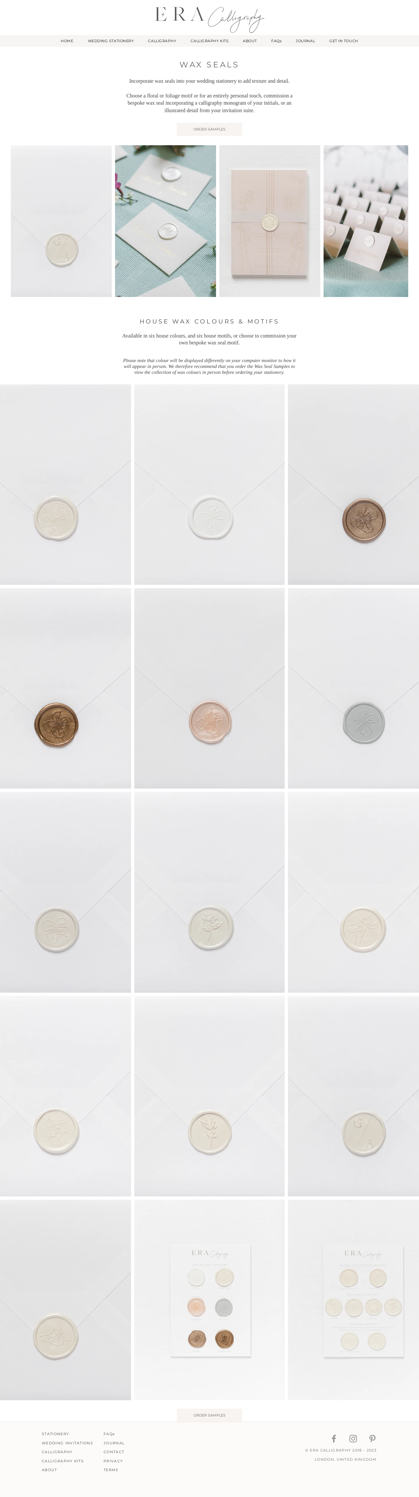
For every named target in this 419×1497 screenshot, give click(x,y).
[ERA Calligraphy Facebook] (334, 1439)
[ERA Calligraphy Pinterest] (372, 1439)
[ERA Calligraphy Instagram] (353, 1439)
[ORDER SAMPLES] (209, 129)
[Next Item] (397, 221)
